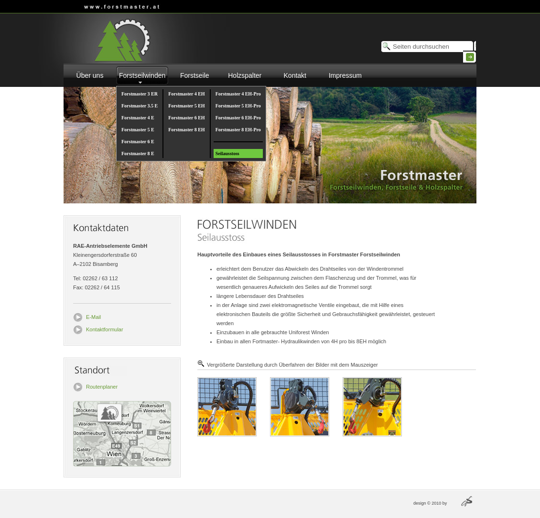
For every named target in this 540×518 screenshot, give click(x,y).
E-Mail (93, 317)
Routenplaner (102, 387)
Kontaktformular (104, 329)
